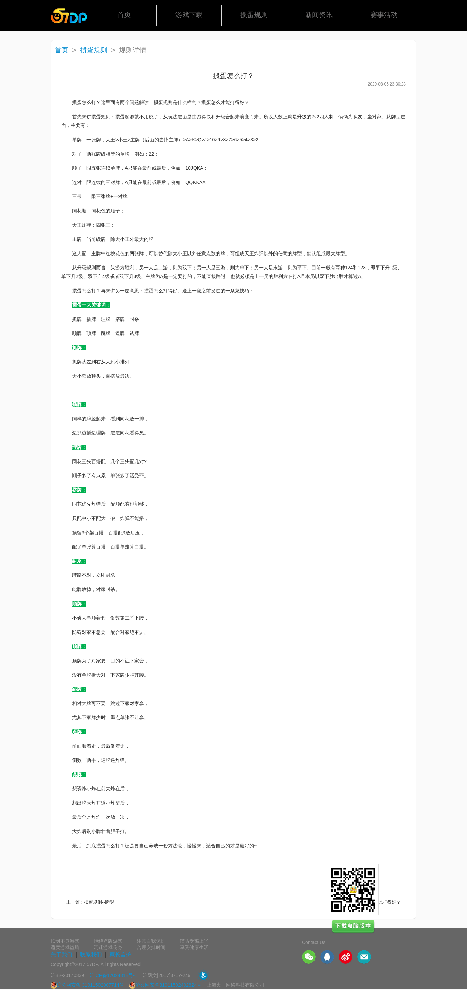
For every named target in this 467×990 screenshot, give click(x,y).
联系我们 (91, 955)
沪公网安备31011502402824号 (165, 985)
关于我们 (61, 955)
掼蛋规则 (254, 14)
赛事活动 (384, 14)
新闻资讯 (319, 14)
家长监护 (120, 955)
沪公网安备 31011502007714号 (87, 985)
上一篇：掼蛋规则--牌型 (90, 902)
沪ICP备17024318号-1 (113, 975)
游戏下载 (189, 14)
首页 (124, 14)
